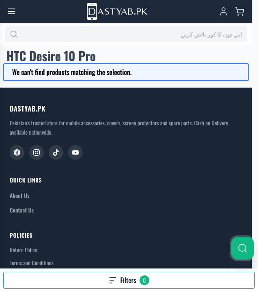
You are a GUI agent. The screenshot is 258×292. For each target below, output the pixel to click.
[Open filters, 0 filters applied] (129, 280)
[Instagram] (36, 152)
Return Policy (23, 250)
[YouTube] (75, 152)
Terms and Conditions (32, 263)
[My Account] (223, 11)
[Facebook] (17, 152)
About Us (20, 195)
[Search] (242, 248)
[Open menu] (11, 11)
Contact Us (22, 210)
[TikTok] (56, 152)
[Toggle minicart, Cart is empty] (239, 11)
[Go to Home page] (117, 11)
